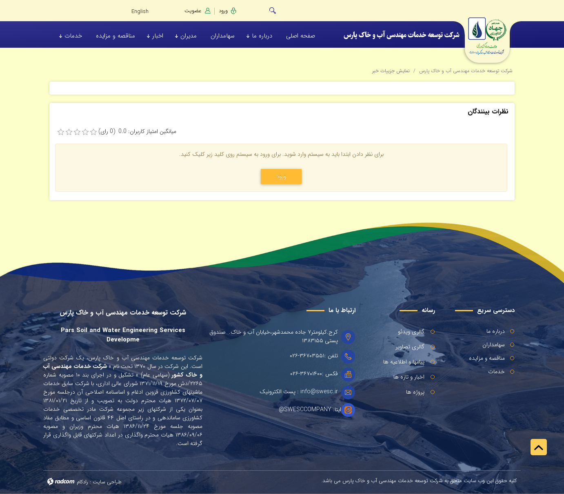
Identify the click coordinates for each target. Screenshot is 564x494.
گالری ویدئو (411, 331)
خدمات (496, 371)
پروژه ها (415, 392)
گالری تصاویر (409, 346)
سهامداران (493, 344)
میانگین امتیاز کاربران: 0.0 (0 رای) (137, 131)
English (140, 11)
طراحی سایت (107, 482)
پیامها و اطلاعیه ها (403, 361)
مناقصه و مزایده (487, 358)
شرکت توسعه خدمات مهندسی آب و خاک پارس (466, 71)
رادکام (82, 482)
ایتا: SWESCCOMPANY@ (310, 409)
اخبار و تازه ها (408, 376)
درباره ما (495, 331)
